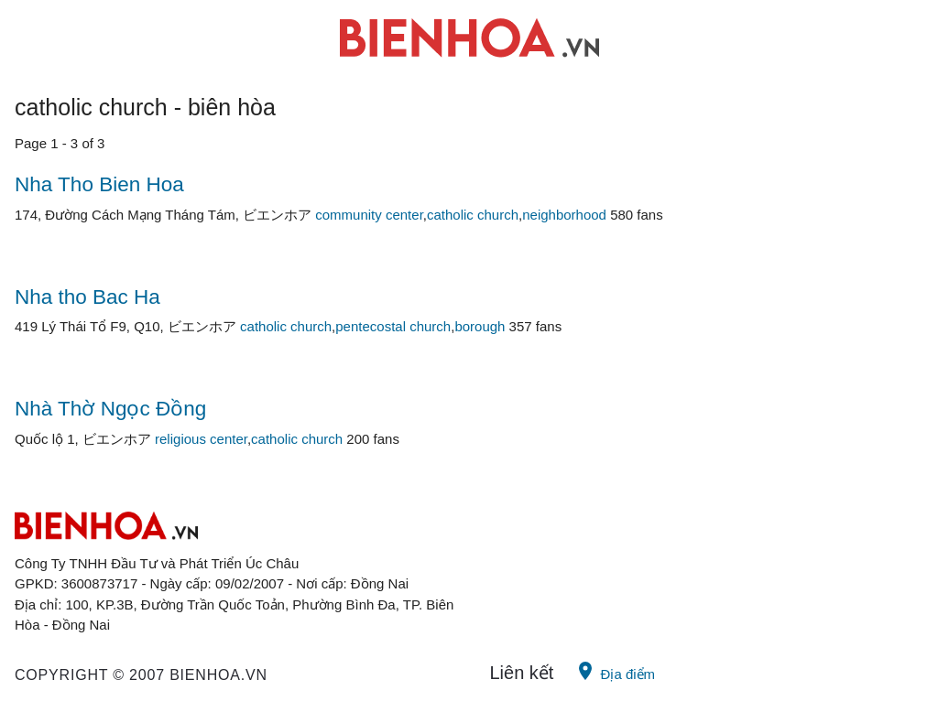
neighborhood (564, 214)
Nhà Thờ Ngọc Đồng (110, 408)
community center (369, 214)
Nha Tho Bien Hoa (99, 184)
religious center (201, 439)
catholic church (472, 214)
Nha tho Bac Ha (87, 297)
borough (479, 326)
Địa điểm (614, 671)
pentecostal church (393, 326)
